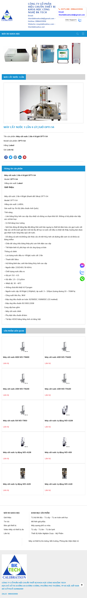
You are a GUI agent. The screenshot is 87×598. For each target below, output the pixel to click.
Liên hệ (7, 533)
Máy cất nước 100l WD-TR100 (58, 389)
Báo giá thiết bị (10, 525)
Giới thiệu (7, 517)
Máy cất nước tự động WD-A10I (58, 484)
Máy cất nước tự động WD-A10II (17, 452)
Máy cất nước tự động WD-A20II (59, 420)
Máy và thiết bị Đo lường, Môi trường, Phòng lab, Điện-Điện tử (54, 541)
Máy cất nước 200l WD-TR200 (16, 389)
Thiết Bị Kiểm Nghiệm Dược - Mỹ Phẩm (47, 533)
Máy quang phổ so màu (40, 525)
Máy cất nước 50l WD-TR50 (15, 420)
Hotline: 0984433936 (71, 9)
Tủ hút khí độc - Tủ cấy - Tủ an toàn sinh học (49, 517)
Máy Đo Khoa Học (11, 33)
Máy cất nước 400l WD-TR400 (58, 357)
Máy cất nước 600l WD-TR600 (16, 357)
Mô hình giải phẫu (38, 521)
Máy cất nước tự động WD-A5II (58, 452)
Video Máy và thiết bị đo (14, 529)
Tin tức (6, 521)
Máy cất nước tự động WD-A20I (17, 484)
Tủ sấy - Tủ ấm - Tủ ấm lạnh (43, 529)
